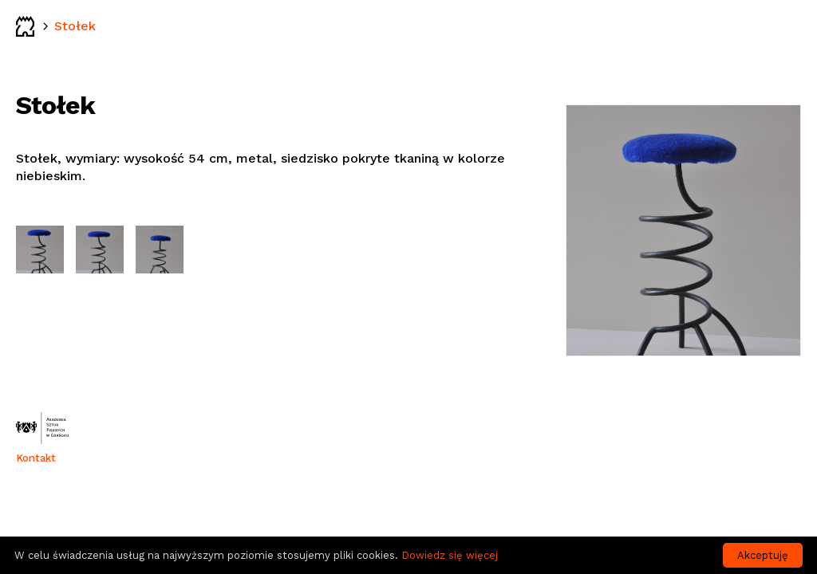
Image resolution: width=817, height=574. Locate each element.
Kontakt (36, 458)
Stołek (75, 25)
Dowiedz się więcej (449, 555)
